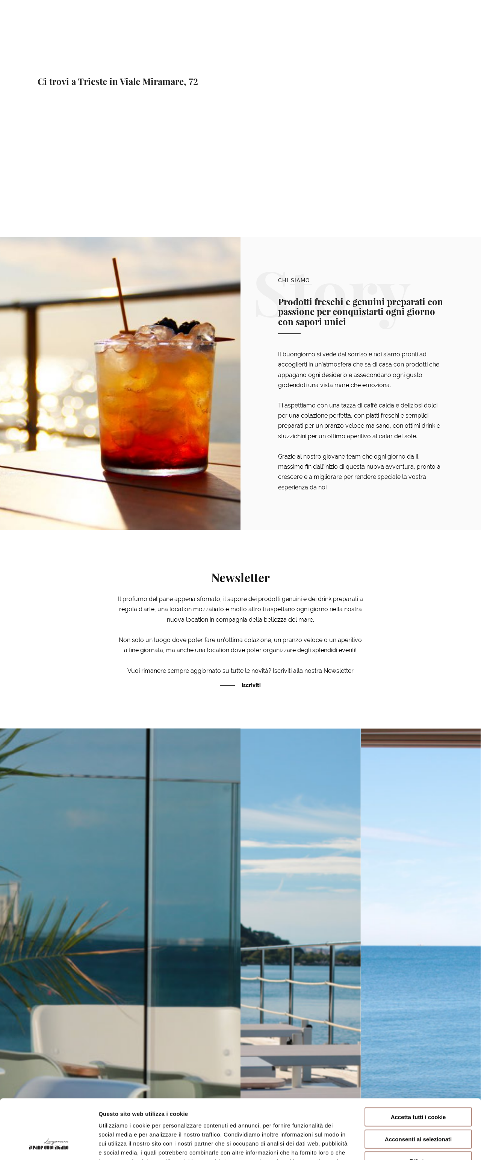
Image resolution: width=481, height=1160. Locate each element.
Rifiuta (418, 1105)
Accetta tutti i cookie (418, 1061)
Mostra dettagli (399, 1145)
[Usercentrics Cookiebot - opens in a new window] (49, 1145)
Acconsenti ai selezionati (418, 1083)
